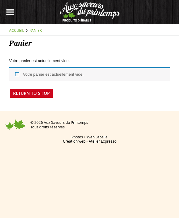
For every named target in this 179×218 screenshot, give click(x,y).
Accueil (16, 30)
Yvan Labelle (97, 137)
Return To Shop (31, 93)
